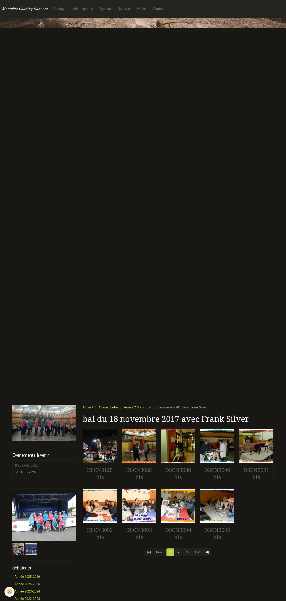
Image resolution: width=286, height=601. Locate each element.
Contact (158, 9)
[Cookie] (9, 592)
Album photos (83, 9)
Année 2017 (132, 407)
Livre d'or (124, 9)
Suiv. (197, 552)
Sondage (60, 9)
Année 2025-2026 (27, 576)
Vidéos (142, 9)
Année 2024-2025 (27, 584)
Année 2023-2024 (27, 591)
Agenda (105, 9)
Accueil (88, 407)
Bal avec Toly (26, 465)
